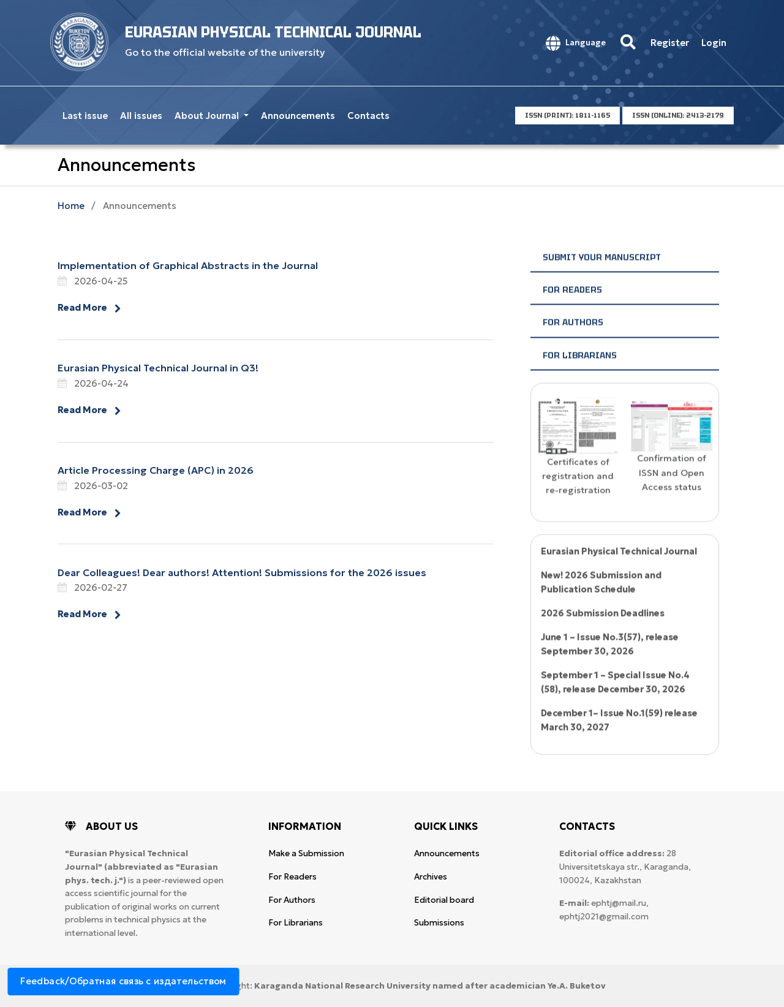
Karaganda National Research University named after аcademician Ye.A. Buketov (430, 986)
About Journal (208, 115)
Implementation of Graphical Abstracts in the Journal (188, 265)
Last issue (85, 115)
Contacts (368, 115)
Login (713, 42)
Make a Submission (306, 853)
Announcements (298, 115)
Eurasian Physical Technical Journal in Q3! (158, 368)
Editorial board (444, 900)
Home (71, 205)
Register (669, 42)
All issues (141, 115)
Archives (430, 877)
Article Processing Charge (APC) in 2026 (156, 470)
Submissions (439, 923)
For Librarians (580, 374)
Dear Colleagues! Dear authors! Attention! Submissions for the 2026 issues (242, 572)
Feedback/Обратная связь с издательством (123, 981)
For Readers (572, 308)
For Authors (573, 341)
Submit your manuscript (602, 276)
